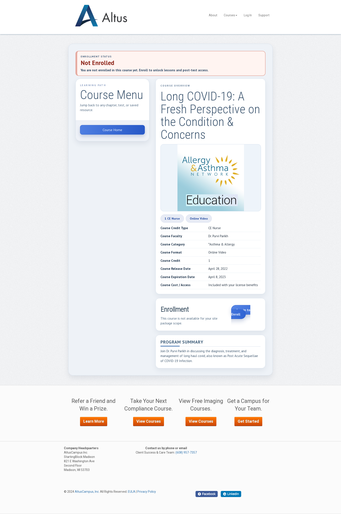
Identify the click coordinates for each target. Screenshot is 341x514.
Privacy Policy (146, 491)
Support (263, 15)
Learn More (93, 421)
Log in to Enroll (240, 312)
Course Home (112, 130)
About (213, 15)
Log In (248, 15)
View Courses (148, 421)
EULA (131, 491)
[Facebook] (207, 494)
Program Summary (181, 342)
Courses (230, 15)
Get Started (248, 421)
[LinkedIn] (231, 494)
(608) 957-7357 (186, 452)
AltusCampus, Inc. (87, 491)
